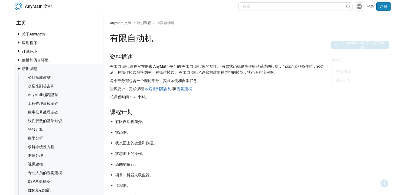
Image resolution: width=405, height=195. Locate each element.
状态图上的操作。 (130, 153)
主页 (21, 22)
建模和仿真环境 (32, 60)
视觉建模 (32, 164)
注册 (383, 6)
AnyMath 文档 (120, 23)
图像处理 (32, 155)
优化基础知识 (36, 190)
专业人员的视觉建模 (42, 172)
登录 (370, 6)
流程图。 (122, 185)
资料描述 (343, 72)
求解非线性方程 (38, 146)
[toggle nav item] (19, 34)
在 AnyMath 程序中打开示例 (359, 45)
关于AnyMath (31, 34)
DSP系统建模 (36, 181)
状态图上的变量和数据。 (136, 143)
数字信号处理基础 (40, 112)
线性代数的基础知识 (42, 120)
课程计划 (343, 80)
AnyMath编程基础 (40, 94)
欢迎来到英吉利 (38, 86)
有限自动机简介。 (130, 121)
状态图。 (122, 132)
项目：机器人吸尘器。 (134, 175)
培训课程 (27, 69)
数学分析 (32, 138)
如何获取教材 (36, 77)
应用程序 (27, 42)
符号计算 (32, 129)
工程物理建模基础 (40, 103)
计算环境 (27, 51)
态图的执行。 (126, 164)
